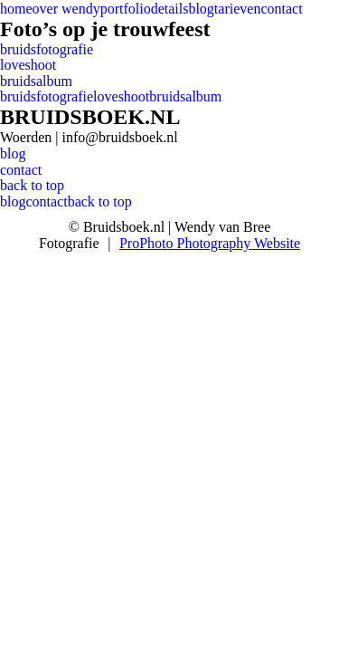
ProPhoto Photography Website (209, 243)
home (16, 8)
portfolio (125, 8)
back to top (32, 185)
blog (200, 8)
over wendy (66, 8)
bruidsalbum (36, 81)
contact (281, 8)
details (170, 8)
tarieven (237, 8)
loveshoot (28, 64)
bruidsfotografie (46, 49)
